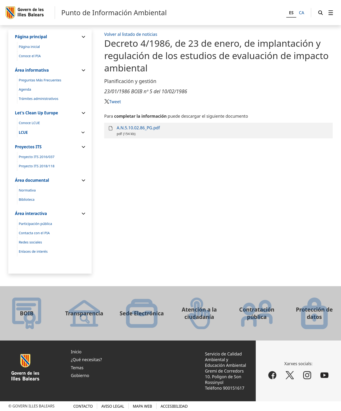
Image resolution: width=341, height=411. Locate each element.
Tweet (115, 101)
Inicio (76, 352)
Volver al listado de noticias (130, 34)
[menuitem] (331, 12)
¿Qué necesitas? (86, 359)
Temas (77, 367)
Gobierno (80, 375)
